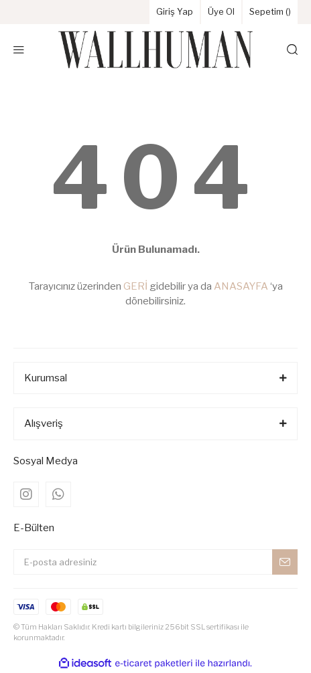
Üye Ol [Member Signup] (221, 11)
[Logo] (155, 49)
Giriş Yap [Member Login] (174, 11)
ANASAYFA (241, 286)
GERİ (135, 286)
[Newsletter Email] (155, 562)
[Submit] (285, 562)
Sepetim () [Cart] (270, 11)
